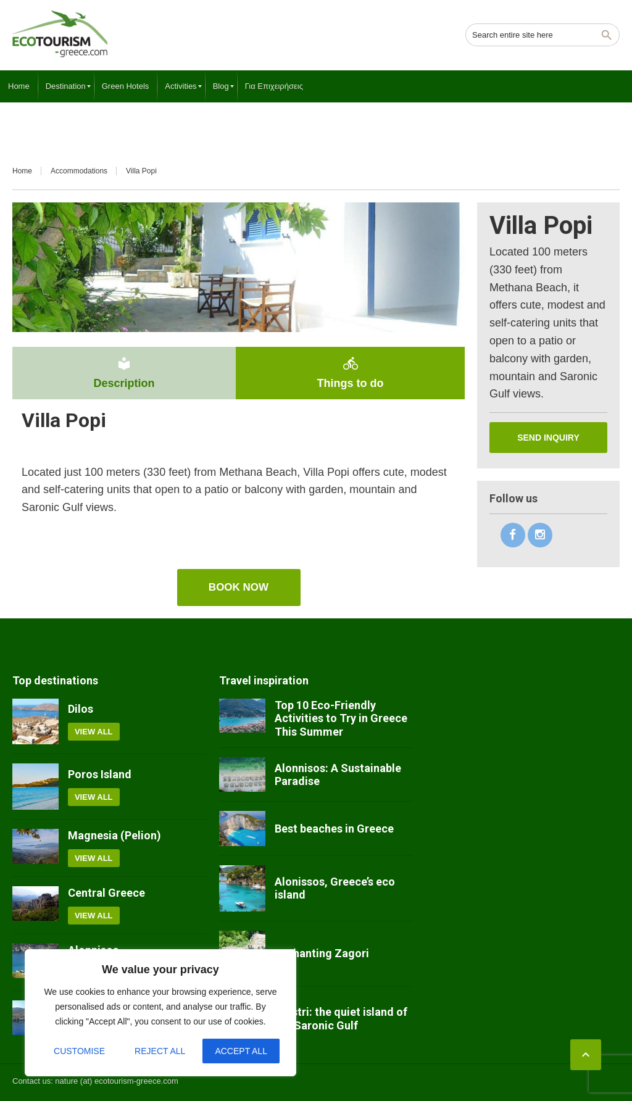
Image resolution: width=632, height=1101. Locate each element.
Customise (79, 1051)
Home (22, 171)
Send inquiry (548, 437)
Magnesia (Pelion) (114, 835)
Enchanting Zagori (322, 953)
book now (238, 587)
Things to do (350, 372)
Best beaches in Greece (334, 828)
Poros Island (99, 774)
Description (124, 372)
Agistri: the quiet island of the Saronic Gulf (341, 1018)
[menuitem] (19, 86)
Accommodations (79, 171)
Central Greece (106, 892)
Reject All (160, 1051)
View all (94, 731)
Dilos (80, 708)
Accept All (241, 1051)
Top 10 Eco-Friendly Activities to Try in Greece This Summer (341, 718)
